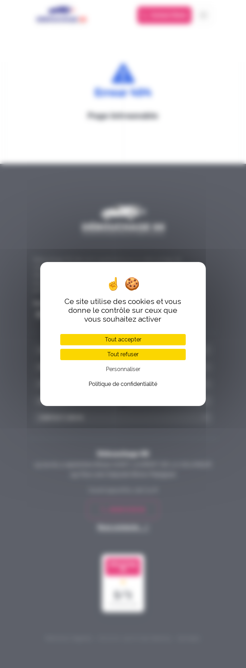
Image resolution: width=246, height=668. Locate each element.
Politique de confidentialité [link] (122, 384)
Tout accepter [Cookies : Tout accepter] (123, 339)
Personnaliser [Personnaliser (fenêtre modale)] (123, 369)
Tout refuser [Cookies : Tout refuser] (123, 354)
